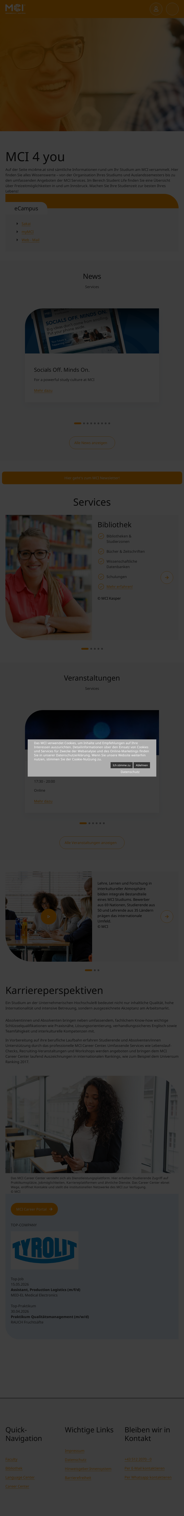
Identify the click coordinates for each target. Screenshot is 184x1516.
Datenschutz (130, 772)
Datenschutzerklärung (73, 755)
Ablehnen (142, 765)
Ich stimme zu (121, 765)
